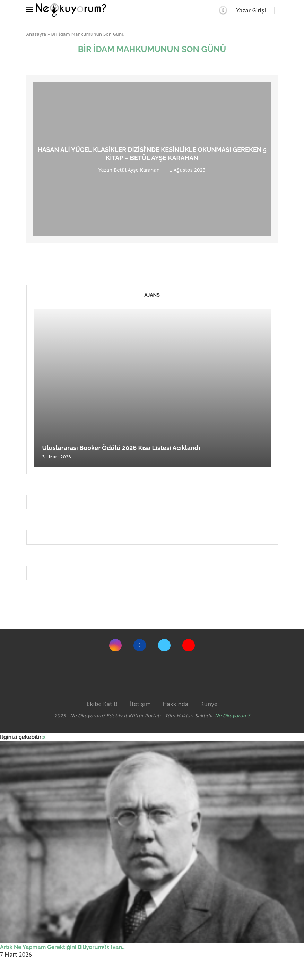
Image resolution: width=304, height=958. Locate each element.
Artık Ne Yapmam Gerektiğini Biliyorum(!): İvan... (63, 947)
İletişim (140, 703)
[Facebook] (139, 645)
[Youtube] (188, 645)
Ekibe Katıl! (102, 703)
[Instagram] (115, 645)
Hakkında (176, 703)
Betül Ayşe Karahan (136, 169)
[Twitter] (164, 645)
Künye (208, 703)
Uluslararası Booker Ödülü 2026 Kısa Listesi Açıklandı (121, 447)
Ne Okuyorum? (232, 716)
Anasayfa (36, 34)
